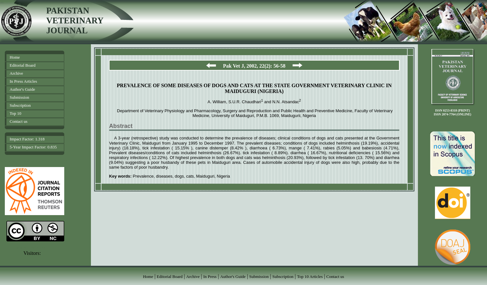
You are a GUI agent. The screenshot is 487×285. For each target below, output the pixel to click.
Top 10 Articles (310, 276)
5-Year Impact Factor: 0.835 (33, 147)
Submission (19, 97)
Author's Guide (22, 89)
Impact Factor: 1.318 (27, 139)
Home (15, 57)
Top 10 (15, 113)
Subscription (20, 105)
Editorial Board (23, 65)
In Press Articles (23, 81)
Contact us (18, 121)
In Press (210, 276)
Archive (16, 73)
